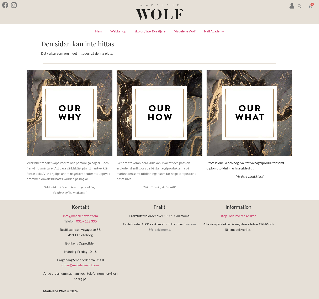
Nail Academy (214, 31)
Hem (98, 31)
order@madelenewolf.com (80, 265)
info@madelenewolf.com (80, 216)
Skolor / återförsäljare (149, 31)
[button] (300, 6)
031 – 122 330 (86, 221)
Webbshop (118, 31)
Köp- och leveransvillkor (238, 216)
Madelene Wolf (185, 31)
